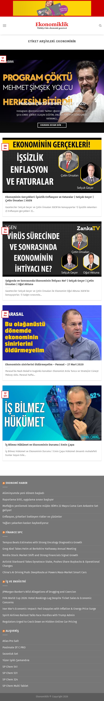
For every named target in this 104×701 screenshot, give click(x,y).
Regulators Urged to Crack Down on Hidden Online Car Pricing (40, 621)
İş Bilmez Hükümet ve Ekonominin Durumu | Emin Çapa (39, 444)
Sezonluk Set (10, 653)
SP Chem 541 (10, 666)
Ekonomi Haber (17, 483)
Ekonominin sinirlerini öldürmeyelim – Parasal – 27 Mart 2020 (44, 364)
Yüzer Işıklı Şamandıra (16, 660)
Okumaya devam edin (52, 125)
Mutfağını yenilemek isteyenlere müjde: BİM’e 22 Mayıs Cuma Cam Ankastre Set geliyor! (50, 508)
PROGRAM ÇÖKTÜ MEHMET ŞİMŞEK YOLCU (52, 104)
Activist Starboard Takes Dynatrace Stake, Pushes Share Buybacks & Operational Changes (51, 564)
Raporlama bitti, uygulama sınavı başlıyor (28, 499)
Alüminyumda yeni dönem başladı (23, 493)
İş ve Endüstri (16, 581)
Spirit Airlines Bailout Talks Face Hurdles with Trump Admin (39, 615)
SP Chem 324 (10, 679)
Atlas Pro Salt (11, 641)
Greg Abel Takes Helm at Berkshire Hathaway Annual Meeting (39, 548)
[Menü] (5, 25)
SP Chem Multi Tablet (15, 685)
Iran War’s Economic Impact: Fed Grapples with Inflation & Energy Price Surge (49, 608)
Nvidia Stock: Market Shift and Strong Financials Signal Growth (40, 555)
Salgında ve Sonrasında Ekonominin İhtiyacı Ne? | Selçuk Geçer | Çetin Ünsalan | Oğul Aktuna (49, 282)
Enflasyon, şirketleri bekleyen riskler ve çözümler (32, 516)
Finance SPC (14, 532)
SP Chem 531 (10, 673)
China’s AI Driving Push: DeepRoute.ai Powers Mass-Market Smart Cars (44, 572)
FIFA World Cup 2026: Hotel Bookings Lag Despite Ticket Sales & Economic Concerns (47, 600)
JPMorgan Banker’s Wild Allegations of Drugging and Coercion (39, 591)
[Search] (100, 25)
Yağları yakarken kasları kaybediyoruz (25, 523)
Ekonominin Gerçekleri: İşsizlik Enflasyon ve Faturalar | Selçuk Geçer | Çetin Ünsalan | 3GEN (49, 198)
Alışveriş (12, 630)
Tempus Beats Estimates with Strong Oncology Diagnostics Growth (42, 542)
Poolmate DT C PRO (14, 647)
